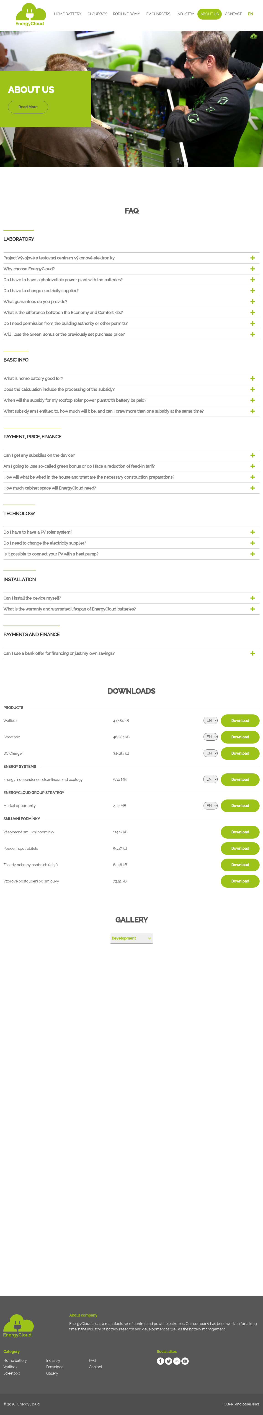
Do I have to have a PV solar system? (37, 532)
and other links (247, 1404)
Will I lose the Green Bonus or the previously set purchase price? (64, 334)
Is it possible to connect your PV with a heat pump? (50, 554)
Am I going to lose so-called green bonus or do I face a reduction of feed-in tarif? (79, 466)
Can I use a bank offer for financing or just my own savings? (58, 653)
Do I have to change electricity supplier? (40, 290)
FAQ (92, 1360)
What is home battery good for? (33, 378)
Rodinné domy (126, 14)
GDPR (228, 1404)
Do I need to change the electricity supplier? (44, 543)
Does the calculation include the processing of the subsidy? (59, 389)
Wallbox (10, 1367)
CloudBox (97, 14)
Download (240, 721)
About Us (210, 14)
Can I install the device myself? (32, 598)
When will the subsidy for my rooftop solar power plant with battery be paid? (74, 400)
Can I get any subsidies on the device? (39, 455)
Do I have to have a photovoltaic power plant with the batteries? (63, 279)
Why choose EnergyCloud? (29, 268)
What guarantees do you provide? (35, 301)
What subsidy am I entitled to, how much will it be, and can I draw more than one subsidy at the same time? (103, 411)
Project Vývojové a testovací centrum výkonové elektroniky (58, 258)
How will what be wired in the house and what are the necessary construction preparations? (88, 477)
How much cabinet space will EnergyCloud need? (49, 488)
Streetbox (11, 1373)
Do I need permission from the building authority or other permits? (65, 323)
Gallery (52, 1373)
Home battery (67, 14)
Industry (185, 14)
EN (250, 14)
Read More (28, 107)
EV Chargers (158, 14)
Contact (233, 14)
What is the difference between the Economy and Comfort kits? (63, 312)
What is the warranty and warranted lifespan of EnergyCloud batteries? (69, 609)
